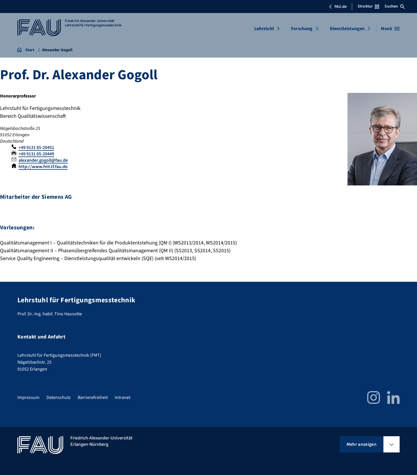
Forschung (301, 28)
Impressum (28, 397)
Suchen (395, 6)
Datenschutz (58, 397)
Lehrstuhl (264, 28)
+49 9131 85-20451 (36, 147)
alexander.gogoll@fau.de (43, 160)
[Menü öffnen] (390, 28)
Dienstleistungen (347, 28)
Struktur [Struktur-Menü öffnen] (368, 6)
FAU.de (338, 7)
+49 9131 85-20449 (36, 154)
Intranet (122, 397)
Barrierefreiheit (93, 397)
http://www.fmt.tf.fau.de (43, 166)
